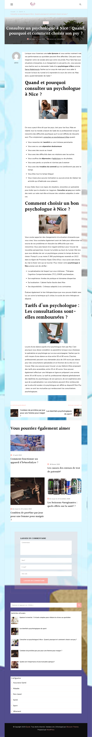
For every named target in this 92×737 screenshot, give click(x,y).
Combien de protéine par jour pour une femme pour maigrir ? (27, 516)
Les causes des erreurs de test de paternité (64, 470)
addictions (57, 158)
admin (16, 58)
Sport (15, 706)
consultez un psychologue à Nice (56, 137)
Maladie (16, 688)
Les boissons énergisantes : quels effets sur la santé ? (62, 504)
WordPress (50, 730)
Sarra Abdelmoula (32, 69)
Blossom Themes (72, 727)
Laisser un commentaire (57, 39)
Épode (28, 727)
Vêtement (17, 711)
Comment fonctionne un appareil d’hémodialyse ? (24, 461)
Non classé (17, 694)
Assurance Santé (19, 683)
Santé (46, 23)
